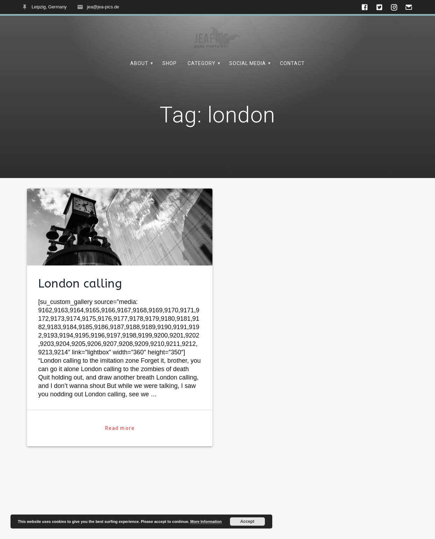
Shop (169, 63)
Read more (119, 444)
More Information (206, 521)
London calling (80, 300)
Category (202, 63)
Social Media (247, 63)
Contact (292, 63)
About (139, 63)
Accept (247, 521)
